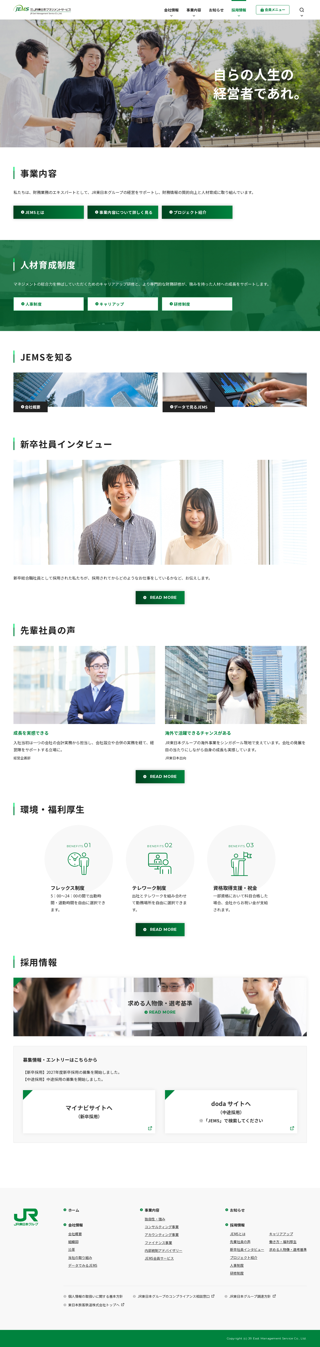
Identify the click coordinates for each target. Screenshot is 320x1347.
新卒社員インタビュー (247, 1249)
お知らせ (237, 1210)
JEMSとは (34, 212)
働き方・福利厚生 (283, 1241)
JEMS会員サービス (159, 1258)
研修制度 (182, 304)
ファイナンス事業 (158, 1242)
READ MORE (163, 597)
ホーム (73, 1210)
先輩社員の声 (240, 1241)
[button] (171, 10)
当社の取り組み (80, 1257)
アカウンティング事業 (162, 1234)
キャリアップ (111, 304)
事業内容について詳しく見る (126, 212)
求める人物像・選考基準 (288, 1249)
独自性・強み (155, 1218)
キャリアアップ (281, 1233)
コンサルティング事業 (162, 1226)
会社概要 (75, 1233)
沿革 (71, 1249)
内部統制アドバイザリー (163, 1250)
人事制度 (33, 304)
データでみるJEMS (82, 1265)
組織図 (73, 1241)
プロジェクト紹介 (190, 212)
